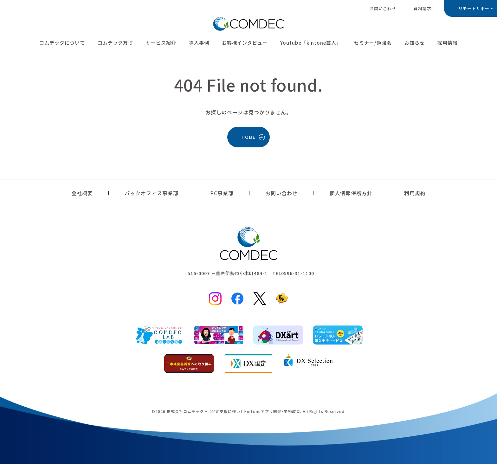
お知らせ (414, 44)
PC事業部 (222, 193)
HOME (248, 136)
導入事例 (199, 44)
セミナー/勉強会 (373, 44)
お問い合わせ (383, 8)
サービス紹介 (161, 44)
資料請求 (422, 8)
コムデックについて (62, 44)
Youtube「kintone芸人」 (310, 44)
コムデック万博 (115, 44)
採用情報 (447, 44)
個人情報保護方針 (350, 193)
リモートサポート (476, 8)
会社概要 (82, 193)
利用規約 (415, 193)
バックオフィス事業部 (151, 193)
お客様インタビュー (245, 44)
